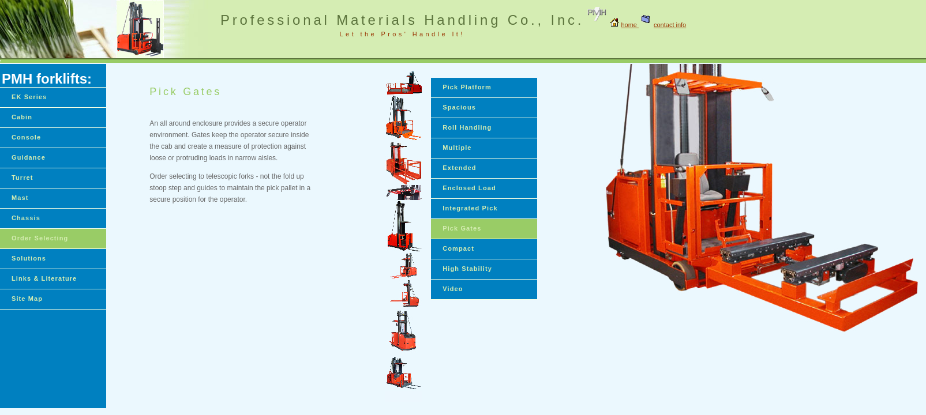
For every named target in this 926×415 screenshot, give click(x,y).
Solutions (29, 258)
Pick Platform (467, 87)
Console (26, 137)
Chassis (26, 217)
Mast (20, 197)
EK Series (29, 96)
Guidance (29, 157)
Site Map (27, 298)
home (630, 24)
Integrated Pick (470, 208)
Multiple (457, 147)
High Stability (467, 268)
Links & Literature (44, 278)
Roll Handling (467, 127)
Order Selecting (40, 238)
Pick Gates (462, 228)
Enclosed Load (469, 187)
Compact (458, 248)
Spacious (459, 107)
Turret (22, 177)
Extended (459, 167)
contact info (662, 24)
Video (453, 288)
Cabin (22, 117)
